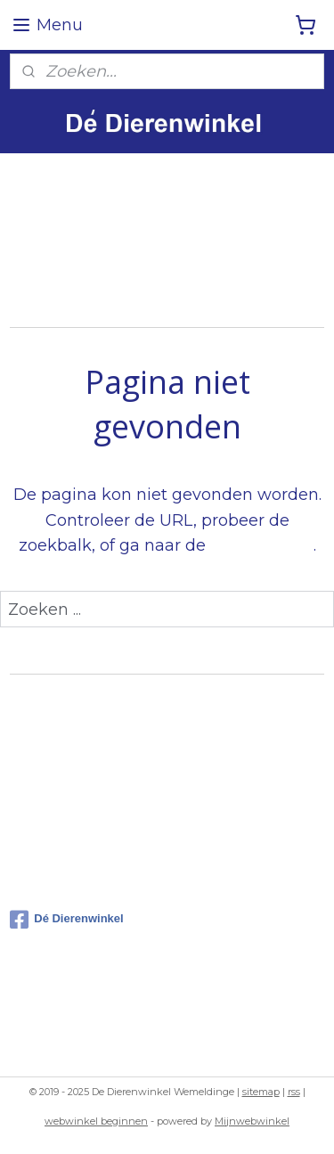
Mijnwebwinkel (252, 1121)
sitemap (261, 1091)
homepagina (262, 546)
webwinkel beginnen (96, 1121)
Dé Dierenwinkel (66, 919)
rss (294, 1091)
